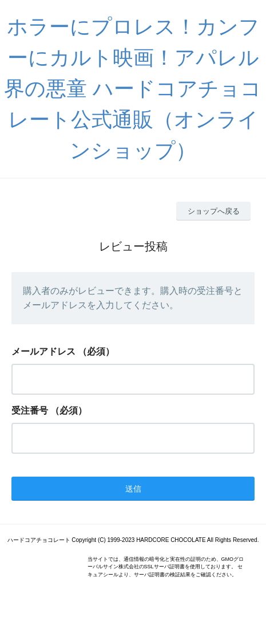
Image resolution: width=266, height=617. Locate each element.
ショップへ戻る (214, 211)
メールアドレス (43, 351)
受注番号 (29, 410)
